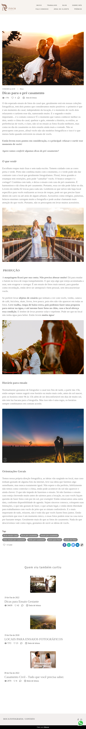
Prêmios (78, 9)
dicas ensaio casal (10, 535)
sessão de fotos (70, 540)
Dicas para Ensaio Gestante (21, 601)
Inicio (39, 5)
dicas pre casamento (29, 535)
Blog (64, 5)
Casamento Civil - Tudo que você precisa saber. (34, 677)
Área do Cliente (61, 9)
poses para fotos (54, 540)
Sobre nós (77, 5)
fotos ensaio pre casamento (14, 540)
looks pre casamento (36, 540)
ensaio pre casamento (49, 535)
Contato (30, 719)
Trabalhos (52, 5)
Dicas (22, 89)
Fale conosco (42, 9)
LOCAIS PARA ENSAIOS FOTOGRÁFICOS (33, 639)
